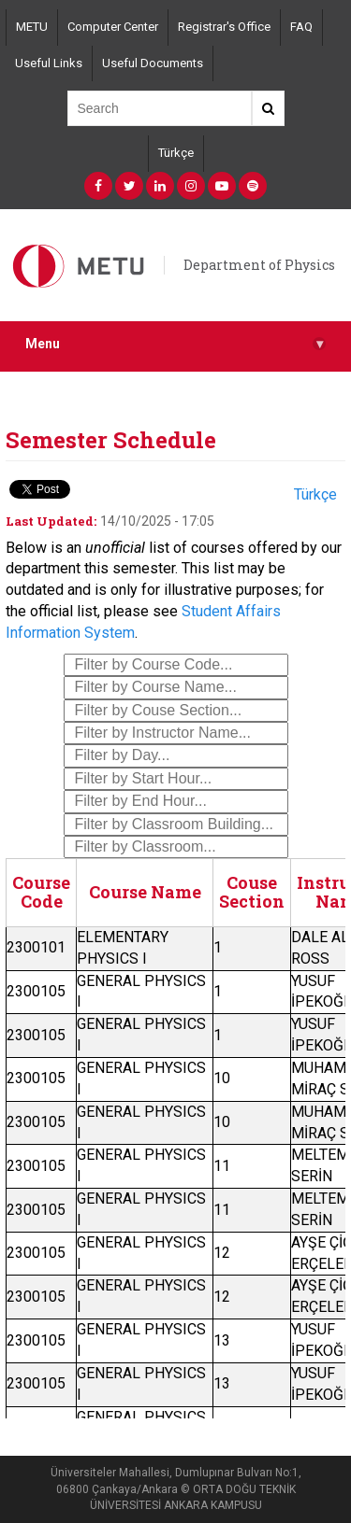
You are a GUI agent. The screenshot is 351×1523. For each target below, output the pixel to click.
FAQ (301, 27)
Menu (175, 344)
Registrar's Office (224, 27)
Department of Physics (259, 265)
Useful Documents (152, 63)
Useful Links (48, 63)
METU (32, 27)
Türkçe (176, 153)
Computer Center (112, 27)
